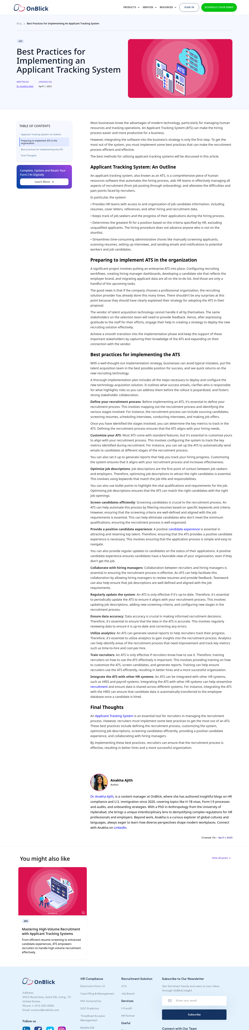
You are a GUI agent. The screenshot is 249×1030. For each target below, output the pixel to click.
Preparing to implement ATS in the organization (39, 142)
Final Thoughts (28, 155)
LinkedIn (120, 827)
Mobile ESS (87, 1027)
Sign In (189, 7)
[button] (131, 7)
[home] (30, 6)
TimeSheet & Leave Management (92, 1018)
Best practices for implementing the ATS (42, 149)
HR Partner (128, 1015)
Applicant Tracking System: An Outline (41, 134)
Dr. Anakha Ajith (102, 796)
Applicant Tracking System (114, 716)
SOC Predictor (89, 1008)
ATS (123, 986)
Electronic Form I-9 (92, 986)
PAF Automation (90, 1001)
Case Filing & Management (97, 993)
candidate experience (184, 529)
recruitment (99, 687)
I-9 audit (126, 1008)
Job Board (127, 993)
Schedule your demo (219, 7)
